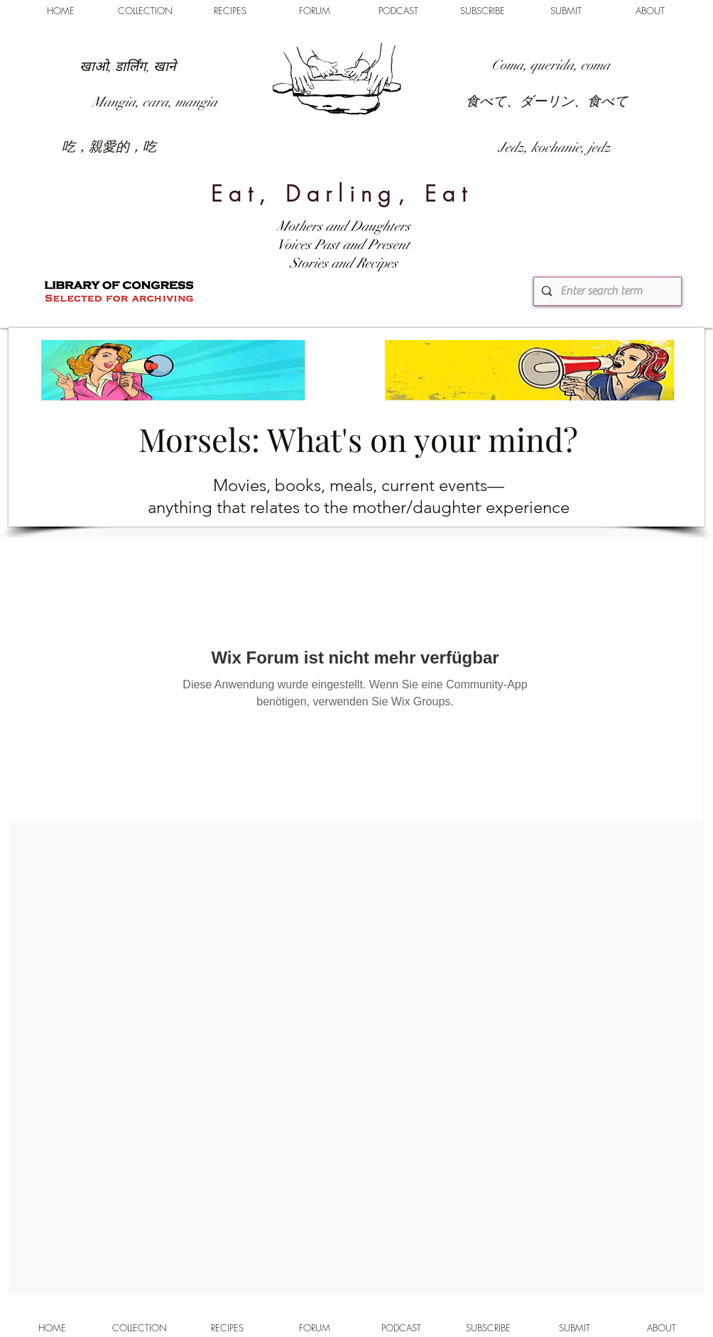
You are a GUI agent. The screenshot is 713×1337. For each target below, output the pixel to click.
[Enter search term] (605, 291)
